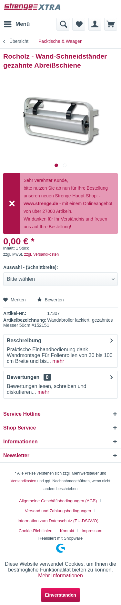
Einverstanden (60, 595)
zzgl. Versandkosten (41, 254)
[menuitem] (16, 24)
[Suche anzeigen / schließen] (62, 24)
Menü (17, 23)
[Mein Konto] (94, 24)
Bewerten (50, 299)
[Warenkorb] (110, 24)
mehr (57, 361)
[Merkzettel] (78, 24)
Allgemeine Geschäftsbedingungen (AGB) (58, 500)
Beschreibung (24, 340)
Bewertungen (23, 377)
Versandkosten (23, 481)
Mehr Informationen (60, 575)
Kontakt (67, 530)
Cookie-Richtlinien (36, 530)
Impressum (92, 530)
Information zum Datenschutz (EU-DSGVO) (57, 520)
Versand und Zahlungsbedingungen (58, 510)
